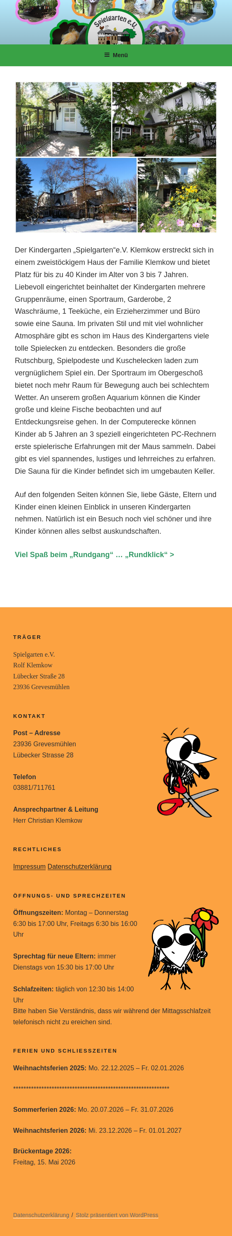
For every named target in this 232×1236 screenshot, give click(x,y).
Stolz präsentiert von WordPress (117, 1215)
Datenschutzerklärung (80, 866)
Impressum (29, 866)
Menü (116, 55)
